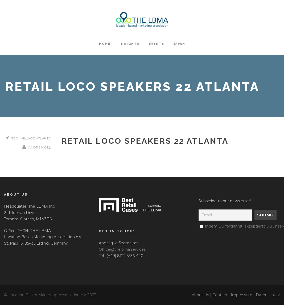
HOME (104, 44)
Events (156, 44)
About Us (200, 294)
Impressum (241, 294)
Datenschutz (268, 294)
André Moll (39, 147)
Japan (179, 44)
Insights (130, 44)
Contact (219, 294)
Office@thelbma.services (122, 249)
